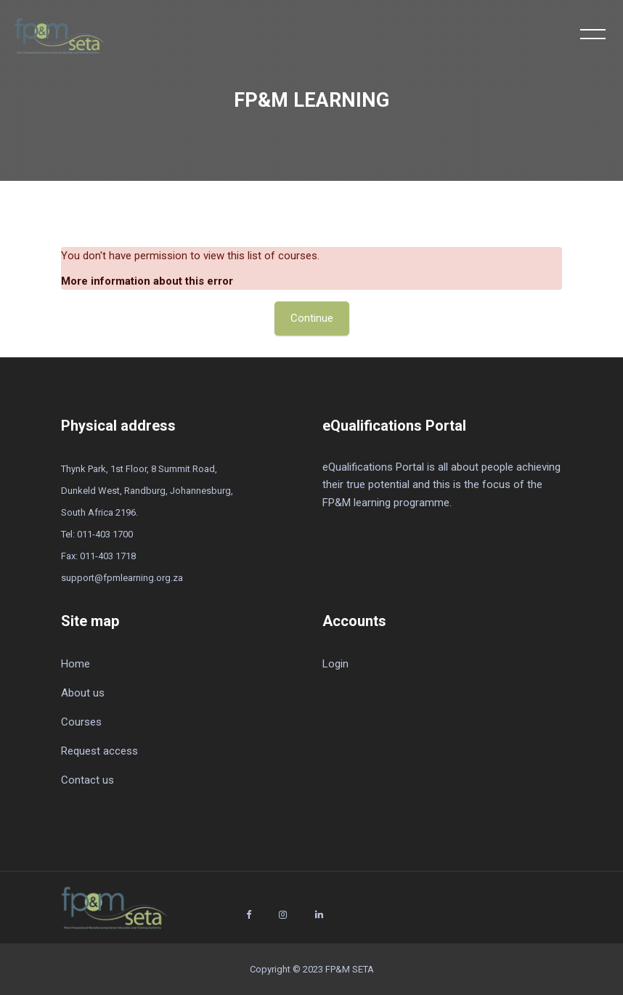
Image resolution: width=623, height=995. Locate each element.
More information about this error (147, 281)
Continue (311, 318)
